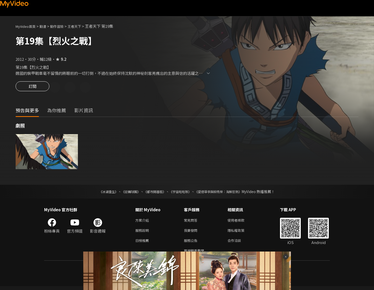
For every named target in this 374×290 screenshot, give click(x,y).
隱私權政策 (240, 232)
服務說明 (143, 232)
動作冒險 (62, 26)
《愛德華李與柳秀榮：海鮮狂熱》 (225, 192)
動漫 (47, 26)
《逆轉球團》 (125, 192)
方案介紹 (143, 221)
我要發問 (191, 232)
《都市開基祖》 (152, 192)
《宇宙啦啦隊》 (181, 192)
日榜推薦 (143, 243)
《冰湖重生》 (99, 192)
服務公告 (191, 243)
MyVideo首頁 (27, 26)
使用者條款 (240, 221)
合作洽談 (238, 243)
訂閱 (32, 87)
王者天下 (82, 26)
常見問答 (191, 221)
